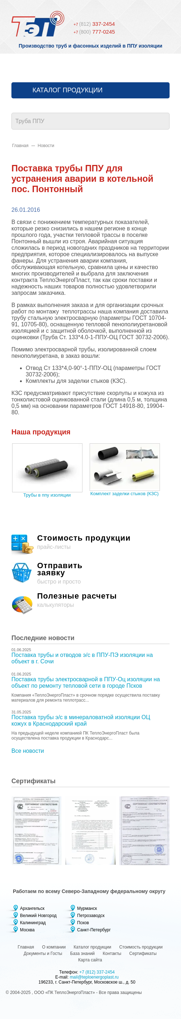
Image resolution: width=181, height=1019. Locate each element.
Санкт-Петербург (94, 929)
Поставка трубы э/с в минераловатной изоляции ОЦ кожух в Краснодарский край (80, 720)
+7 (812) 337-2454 (97, 972)
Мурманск (87, 908)
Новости (46, 145)
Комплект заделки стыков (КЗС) (124, 493)
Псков (83, 922)
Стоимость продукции (141, 947)
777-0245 (94, 32)
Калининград (33, 922)
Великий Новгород (38, 915)
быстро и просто (90, 573)
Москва (27, 929)
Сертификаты (143, 953)
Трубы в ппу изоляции (47, 495)
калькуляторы (90, 604)
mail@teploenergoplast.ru (94, 977)
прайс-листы (90, 546)
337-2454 (94, 24)
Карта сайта (90, 959)
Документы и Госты (43, 953)
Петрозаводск (91, 915)
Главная (20, 145)
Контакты (112, 953)
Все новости (27, 751)
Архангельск (32, 908)
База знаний (82, 953)
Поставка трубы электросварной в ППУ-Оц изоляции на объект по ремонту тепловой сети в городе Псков (85, 682)
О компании (54, 947)
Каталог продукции (67, 90)
